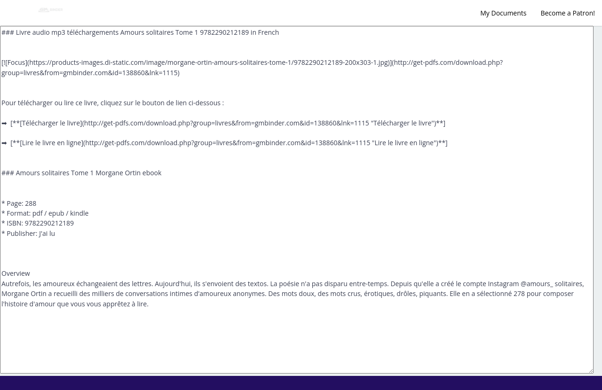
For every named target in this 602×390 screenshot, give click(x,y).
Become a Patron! (567, 12)
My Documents (503, 12)
